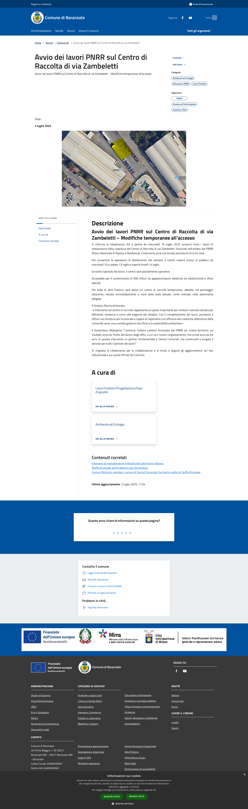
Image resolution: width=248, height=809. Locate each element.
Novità (49, 43)
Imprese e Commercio (89, 712)
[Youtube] (185, 17)
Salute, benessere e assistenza (141, 718)
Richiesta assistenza (89, 763)
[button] (124, 803)
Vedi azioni (180, 65)
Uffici (34, 707)
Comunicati (63, 43)
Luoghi (175, 722)
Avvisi (174, 707)
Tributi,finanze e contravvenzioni (142, 706)
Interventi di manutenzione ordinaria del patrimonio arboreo (128, 463)
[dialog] (124, 790)
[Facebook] (177, 17)
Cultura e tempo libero (90, 701)
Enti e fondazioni (40, 712)
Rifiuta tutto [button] (136, 796)
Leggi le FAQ (84, 758)
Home (38, 43)
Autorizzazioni (132, 724)
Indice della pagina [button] (48, 218)
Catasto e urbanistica (89, 718)
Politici (34, 718)
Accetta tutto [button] (112, 796)
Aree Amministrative (42, 701)
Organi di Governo (40, 695)
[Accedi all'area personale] (201, 4)
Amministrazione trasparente (140, 746)
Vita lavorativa (85, 707)
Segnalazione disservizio (91, 752)
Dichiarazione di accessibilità (140, 769)
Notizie (175, 695)
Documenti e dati (40, 729)
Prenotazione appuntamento (93, 746)
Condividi (179, 58)
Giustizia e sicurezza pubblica (140, 701)
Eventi (174, 728)
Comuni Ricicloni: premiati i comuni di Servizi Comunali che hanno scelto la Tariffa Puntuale (146, 472)
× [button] (244, 774)
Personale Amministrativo (45, 724)
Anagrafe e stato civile (90, 695)
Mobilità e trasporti (88, 724)
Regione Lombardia (41, 4)
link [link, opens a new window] (154, 790)
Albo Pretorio (132, 752)
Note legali (130, 763)
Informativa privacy (135, 758)
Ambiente (130, 712)
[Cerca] (213, 17)
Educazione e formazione (138, 695)
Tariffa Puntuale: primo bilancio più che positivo (120, 468)
